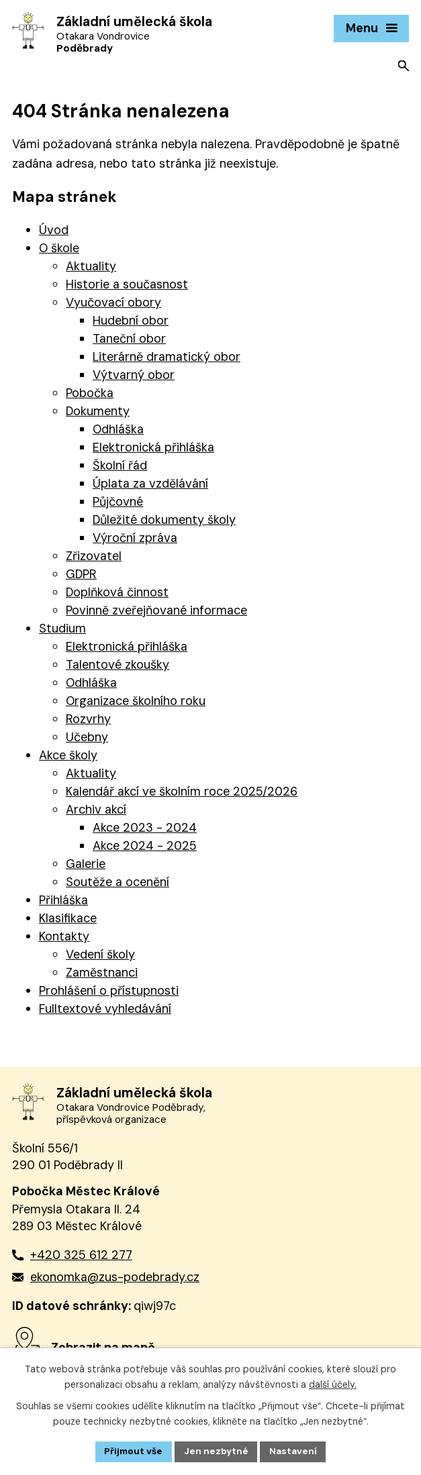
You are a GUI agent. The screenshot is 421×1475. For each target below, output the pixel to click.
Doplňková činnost (117, 592)
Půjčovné (118, 502)
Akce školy (68, 755)
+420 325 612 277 (81, 1255)
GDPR (81, 574)
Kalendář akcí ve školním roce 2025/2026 (181, 791)
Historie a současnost (127, 284)
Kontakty (64, 936)
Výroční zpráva (135, 538)
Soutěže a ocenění (117, 882)
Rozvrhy (88, 719)
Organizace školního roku (135, 701)
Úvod (53, 230)
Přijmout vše (132, 1451)
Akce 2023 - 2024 (145, 828)
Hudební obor (131, 321)
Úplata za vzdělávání (150, 484)
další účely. (333, 1384)
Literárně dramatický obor (166, 357)
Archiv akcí (96, 810)
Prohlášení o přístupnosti (109, 991)
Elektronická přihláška (153, 447)
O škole (59, 248)
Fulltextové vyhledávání (105, 1009)
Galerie (85, 864)
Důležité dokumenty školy (164, 520)
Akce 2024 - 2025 (145, 846)
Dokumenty (98, 411)
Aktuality (91, 266)
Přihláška (63, 900)
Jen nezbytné (216, 1451)
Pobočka (89, 393)
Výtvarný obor (134, 375)
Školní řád (120, 465)
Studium (62, 628)
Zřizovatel (94, 556)
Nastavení (295, 1451)
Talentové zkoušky (117, 665)
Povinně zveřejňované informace (156, 610)
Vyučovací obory (113, 302)
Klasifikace (68, 918)
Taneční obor (129, 339)
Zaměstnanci (102, 973)
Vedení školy (100, 954)
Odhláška (118, 429)
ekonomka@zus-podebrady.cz (114, 1277)
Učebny (87, 737)
